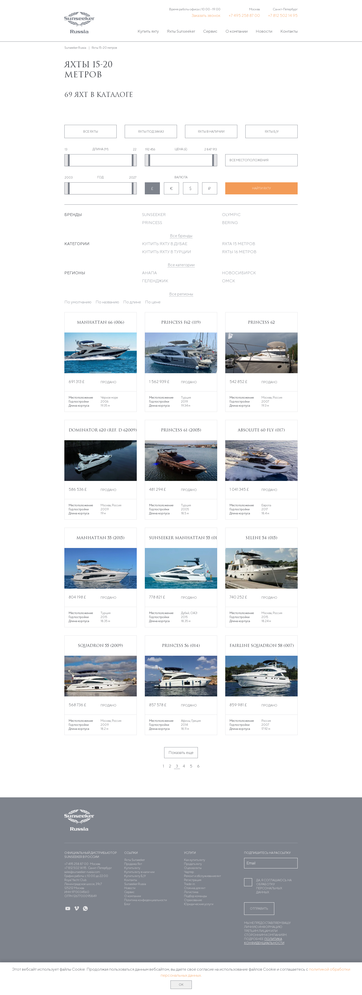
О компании (236, 31)
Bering (230, 222)
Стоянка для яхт (194, 888)
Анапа (149, 272)
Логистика (191, 892)
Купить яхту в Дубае (164, 243)
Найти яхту (261, 188)
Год (100, 177)
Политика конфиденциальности (145, 900)
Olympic (231, 214)
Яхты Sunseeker (181, 31)
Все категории (181, 264)
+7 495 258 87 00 (244, 15)
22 (135, 149)
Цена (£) (181, 149)
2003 (69, 177)
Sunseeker (154, 214)
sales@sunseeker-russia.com (82, 872)
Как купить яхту (194, 860)
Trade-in (189, 884)
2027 (133, 177)
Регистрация (192, 880)
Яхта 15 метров (238, 243)
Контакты (289, 31)
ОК (181, 984)
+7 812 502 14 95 (283, 15)
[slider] (68, 160)
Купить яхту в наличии (139, 872)
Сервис (210, 31)
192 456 (150, 149)
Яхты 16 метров (239, 251)
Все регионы (181, 294)
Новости (264, 31)
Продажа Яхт (133, 864)
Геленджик (155, 281)
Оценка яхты (193, 868)
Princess (152, 222)
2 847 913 (210, 149)
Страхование (193, 900)
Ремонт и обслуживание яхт (202, 876)
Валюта (181, 177)
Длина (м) (101, 149)
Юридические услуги (198, 904)
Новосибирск (239, 272)
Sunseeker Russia (135, 884)
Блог (127, 904)
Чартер (189, 872)
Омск (228, 281)
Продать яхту (193, 864)
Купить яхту (148, 31)
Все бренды (181, 235)
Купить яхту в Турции (166, 251)
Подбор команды (195, 896)
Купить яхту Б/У (135, 876)
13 (66, 149)
